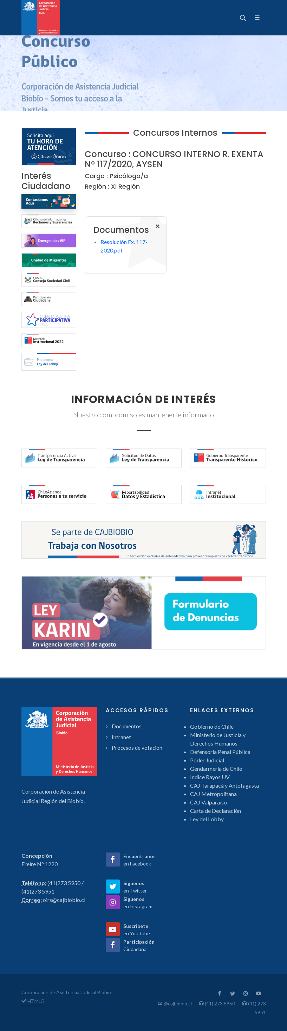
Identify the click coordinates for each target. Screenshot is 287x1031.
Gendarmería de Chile (216, 768)
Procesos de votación (137, 747)
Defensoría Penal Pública (220, 751)
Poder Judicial (207, 760)
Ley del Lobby (207, 819)
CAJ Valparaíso (208, 802)
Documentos (127, 726)
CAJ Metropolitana (213, 793)
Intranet (121, 737)
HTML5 (32, 1001)
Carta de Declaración (215, 810)
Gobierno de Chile (212, 726)
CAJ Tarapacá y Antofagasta (224, 785)
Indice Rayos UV (210, 777)
